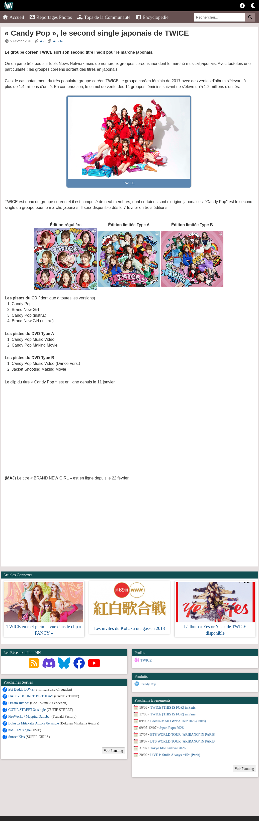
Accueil (13, 17)
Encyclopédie (151, 17)
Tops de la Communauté (103, 17)
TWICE (145, 660)
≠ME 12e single (19, 730)
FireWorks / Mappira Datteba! (29, 716)
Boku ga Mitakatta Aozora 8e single (33, 723)
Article (58, 41)
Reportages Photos (50, 17)
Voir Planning (113, 751)
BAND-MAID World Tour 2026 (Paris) (177, 721)
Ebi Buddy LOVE (21, 689)
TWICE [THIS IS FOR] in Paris (172, 707)
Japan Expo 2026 (171, 728)
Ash (43, 41)
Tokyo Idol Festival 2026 (167, 748)
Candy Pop (148, 684)
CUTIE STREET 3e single (27, 710)
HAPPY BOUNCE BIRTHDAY (30, 696)
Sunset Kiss (16, 737)
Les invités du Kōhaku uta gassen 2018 (129, 628)
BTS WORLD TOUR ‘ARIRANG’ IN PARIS (182, 734)
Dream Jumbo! (18, 703)
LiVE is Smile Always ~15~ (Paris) (175, 755)
